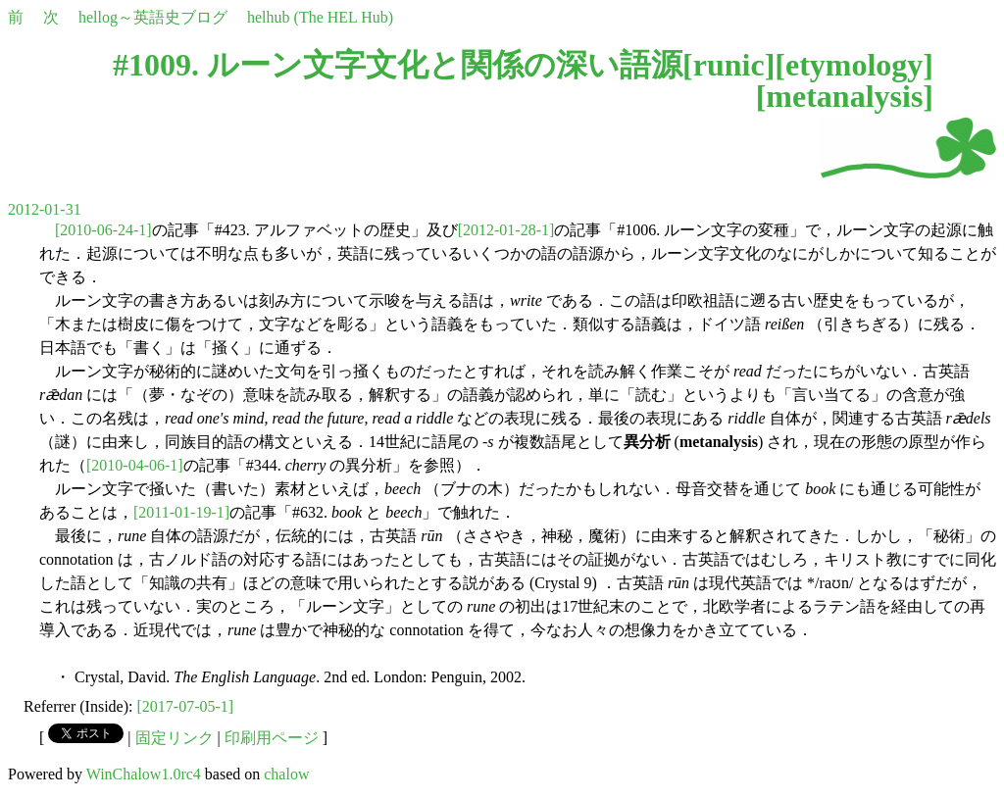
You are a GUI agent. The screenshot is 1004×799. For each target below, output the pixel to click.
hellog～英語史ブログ (152, 17)
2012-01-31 (44, 209)
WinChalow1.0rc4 (143, 774)
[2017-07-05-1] (185, 706)
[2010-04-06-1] (134, 465)
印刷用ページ (272, 737)
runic (729, 64)
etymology (854, 64)
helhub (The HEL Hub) (320, 17)
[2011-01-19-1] (181, 512)
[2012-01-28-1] (506, 230)
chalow (286, 774)
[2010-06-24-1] (103, 230)
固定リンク (174, 737)
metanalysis (844, 96)
